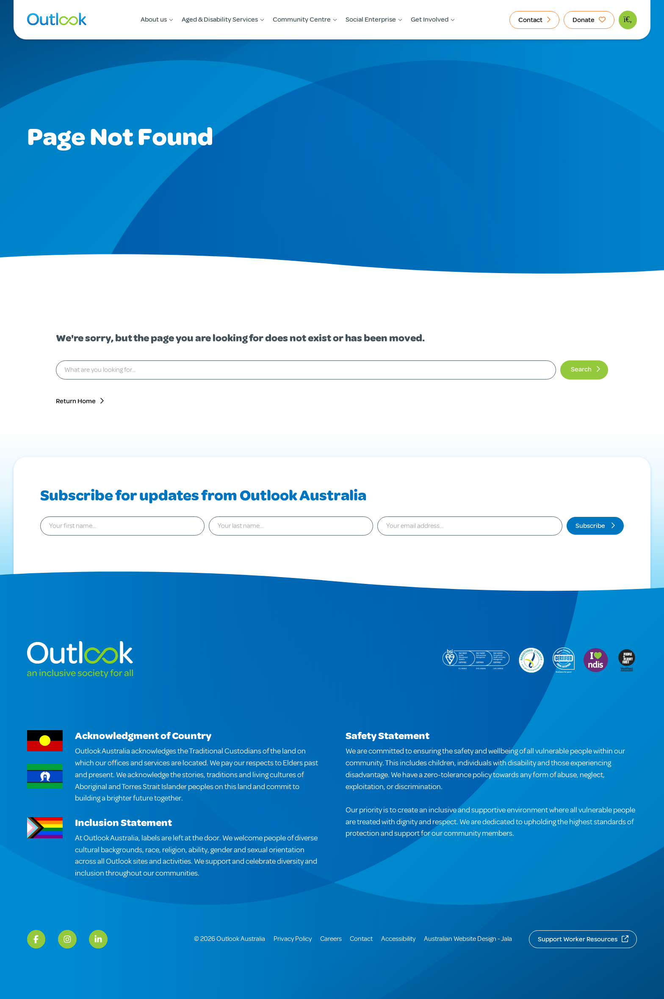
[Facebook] (36, 939)
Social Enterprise (371, 19)
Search (581, 369)
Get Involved (429, 19)
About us (154, 19)
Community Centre (302, 19)
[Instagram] (67, 939)
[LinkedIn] (98, 939)
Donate (584, 20)
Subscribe (590, 526)
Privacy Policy (293, 939)
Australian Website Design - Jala (468, 939)
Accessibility (398, 939)
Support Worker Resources (577, 939)
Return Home (76, 401)
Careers (331, 939)
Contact (530, 20)
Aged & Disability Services (220, 19)
